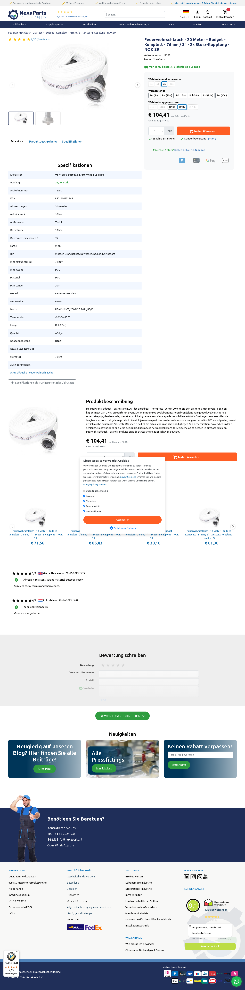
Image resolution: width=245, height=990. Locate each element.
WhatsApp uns (65, 845)
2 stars (108, 665)
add (103, 699)
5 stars (123, 665)
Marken (197, 24)
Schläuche (19, 24)
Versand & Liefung (77, 901)
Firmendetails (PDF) (20, 907)
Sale (171, 24)
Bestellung (73, 882)
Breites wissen (134, 876)
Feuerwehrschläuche (41, 372)
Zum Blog (45, 769)
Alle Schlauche (18, 372)
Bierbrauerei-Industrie (138, 888)
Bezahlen (72, 888)
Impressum (73, 919)
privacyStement (128, 477)
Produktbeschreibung (43, 141)
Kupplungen (54, 24)
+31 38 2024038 (17, 901)
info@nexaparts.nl (69, 839)
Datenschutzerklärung (47, 971)
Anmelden (179, 765)
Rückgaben (73, 894)
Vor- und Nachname (81, 672)
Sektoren (228, 24)
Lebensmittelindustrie (138, 882)
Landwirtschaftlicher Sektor (141, 901)
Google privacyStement (95, 484)
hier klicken (104, 768)
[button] (185, 14)
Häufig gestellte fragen (80, 913)
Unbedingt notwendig (97, 491)
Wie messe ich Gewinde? (139, 943)
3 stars (113, 665)
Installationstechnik (137, 925)
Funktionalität (93, 506)
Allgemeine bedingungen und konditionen (90, 907)
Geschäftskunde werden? (81, 876)
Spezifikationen (72, 141)
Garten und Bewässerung (134, 24)
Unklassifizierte (93, 511)
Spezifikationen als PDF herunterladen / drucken (42, 383)
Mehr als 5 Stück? (178, 150)
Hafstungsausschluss (20, 971)
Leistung (90, 496)
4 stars (118, 665)
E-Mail (90, 680)
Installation (91, 24)
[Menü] (17, 952)
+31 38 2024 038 (64, 833)
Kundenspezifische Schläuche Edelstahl (148, 919)
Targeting (91, 501)
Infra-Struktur (133, 894)
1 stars (103, 665)
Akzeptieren (122, 519)
